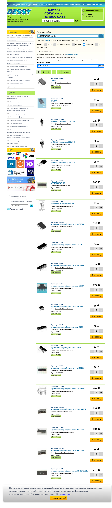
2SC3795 (54, 101)
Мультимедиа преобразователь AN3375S (67, 224)
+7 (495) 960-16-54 (52, 9)
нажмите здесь (65, 494)
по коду (76, 44)
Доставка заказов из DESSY (19, 126)
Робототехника (14, 54)
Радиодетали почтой (16, 83)
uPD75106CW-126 (58, 183)
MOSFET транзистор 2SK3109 (63, 142)
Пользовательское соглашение (19, 120)
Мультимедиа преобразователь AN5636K (67, 265)
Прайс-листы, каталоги (17, 102)
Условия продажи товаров (18, 113)
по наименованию (61, 44)
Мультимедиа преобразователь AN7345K (67, 368)
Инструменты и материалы (18, 66)
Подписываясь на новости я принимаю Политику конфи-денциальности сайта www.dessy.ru (21, 199)
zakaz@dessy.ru (55, 16)
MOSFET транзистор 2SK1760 (63, 121)
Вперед (66, 72)
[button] (101, 36)
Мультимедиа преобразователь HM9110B (67, 430)
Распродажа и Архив (16, 87)
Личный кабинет (92, 10)
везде (48, 44)
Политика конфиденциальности (20, 117)
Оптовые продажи (16, 105)
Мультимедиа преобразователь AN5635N (67, 245)
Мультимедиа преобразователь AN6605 (67, 306)
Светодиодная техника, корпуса (20, 80)
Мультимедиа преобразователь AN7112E (67, 348)
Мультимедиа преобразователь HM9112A (67, 450)
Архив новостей (16, 209)
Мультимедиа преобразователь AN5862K (67, 286)
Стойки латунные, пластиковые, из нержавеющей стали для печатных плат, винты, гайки (20, 38)
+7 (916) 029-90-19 (52, 13)
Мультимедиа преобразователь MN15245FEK (69, 471)
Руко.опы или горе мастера (18, 146)
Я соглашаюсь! (58, 498)
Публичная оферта (16, 123)
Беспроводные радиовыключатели (21, 57)
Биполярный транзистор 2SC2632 (64, 204)
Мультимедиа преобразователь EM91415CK (69, 409)
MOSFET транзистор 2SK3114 (63, 163)
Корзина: (88, 14)
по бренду (88, 44)
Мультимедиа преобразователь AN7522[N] (68, 389)
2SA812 (54, 80)
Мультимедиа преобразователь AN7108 (67, 327)
